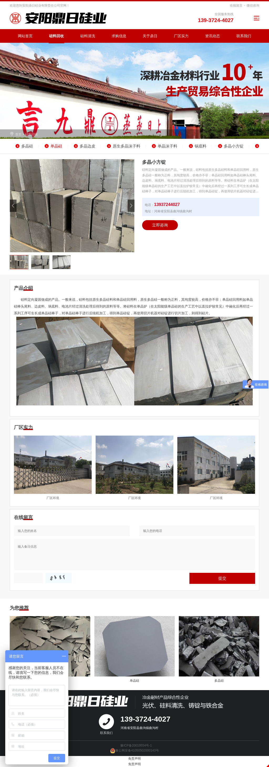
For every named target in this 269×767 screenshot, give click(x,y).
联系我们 (243, 36)
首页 (18, 134)
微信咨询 (253, 5)
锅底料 (200, 146)
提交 (222, 578)
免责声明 (134, 758)
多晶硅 (27, 146)
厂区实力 (181, 36)
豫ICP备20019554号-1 (136, 745)
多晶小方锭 (234, 146)
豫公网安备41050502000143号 (134, 750)
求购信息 (119, 36)
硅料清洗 (87, 36)
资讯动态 (212, 36)
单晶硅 (56, 146)
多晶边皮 (87, 146)
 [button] (13, 206)
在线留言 (236, 5)
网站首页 (25, 36)
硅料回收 (56, 36)
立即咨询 (160, 225)
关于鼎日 (150, 36)
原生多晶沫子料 (126, 146)
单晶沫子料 (167, 146)
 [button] (131, 206)
